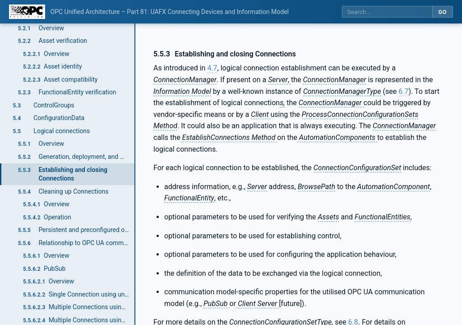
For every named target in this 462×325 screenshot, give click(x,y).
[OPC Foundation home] (27, 12)
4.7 (212, 68)
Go (442, 12)
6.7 (403, 91)
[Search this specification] (387, 12)
